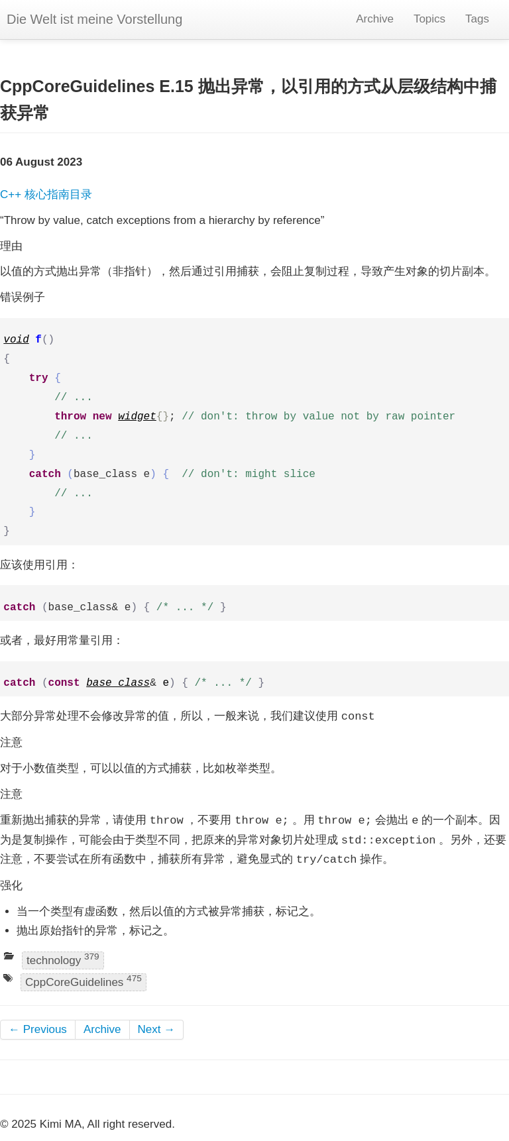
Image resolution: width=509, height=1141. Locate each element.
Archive (375, 19)
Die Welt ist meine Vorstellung (94, 19)
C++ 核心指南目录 (46, 194)
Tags (477, 19)
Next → (157, 1029)
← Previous (38, 1029)
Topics (429, 19)
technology (63, 959)
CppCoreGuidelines (83, 981)
